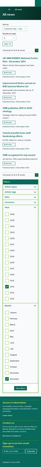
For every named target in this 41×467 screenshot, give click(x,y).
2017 (12, 269)
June (12, 343)
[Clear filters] (20, 388)
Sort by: (6, 24)
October (13, 367)
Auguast (13, 355)
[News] (9, 9)
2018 (12, 262)
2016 (12, 275)
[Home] (5, 9)
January (13, 312)
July (11, 349)
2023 (12, 232)
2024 (12, 226)
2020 (12, 250)
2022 (12, 238)
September (14, 361)
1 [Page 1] (36, 50)
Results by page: (9, 34)
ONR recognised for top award (19, 155)
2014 (12, 287)
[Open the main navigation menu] (32, 3)
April (12, 331)
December (14, 379)
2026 (12, 214)
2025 (12, 220)
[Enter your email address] (13, 451)
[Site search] (38, 3)
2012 (12, 299)
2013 (12, 293)
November (14, 373)
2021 (12, 244)
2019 (12, 256)
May (12, 337)
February (13, 319)
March (12, 325)
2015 (12, 281)
